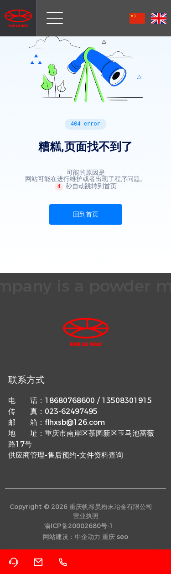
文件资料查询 (101, 455)
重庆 (108, 537)
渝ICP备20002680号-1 (79, 526)
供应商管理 (26, 455)
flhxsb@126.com (75, 422)
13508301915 (127, 400)
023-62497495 (71, 411)
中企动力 (87, 537)
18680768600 (70, 400)
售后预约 (62, 455)
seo (122, 537)
